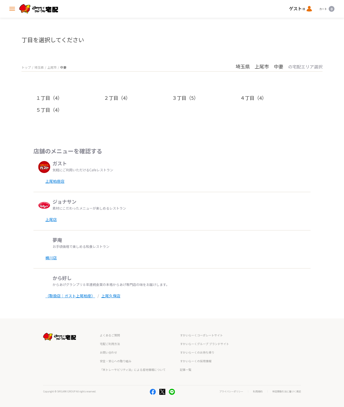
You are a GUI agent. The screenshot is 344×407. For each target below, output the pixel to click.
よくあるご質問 (110, 335)
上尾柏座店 (54, 181)
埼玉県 (39, 67)
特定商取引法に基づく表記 (286, 391)
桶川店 (51, 258)
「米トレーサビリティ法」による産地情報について (133, 370)
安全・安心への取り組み (115, 361)
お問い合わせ (108, 352)
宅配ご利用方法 (110, 344)
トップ (26, 67)
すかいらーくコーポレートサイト (201, 335)
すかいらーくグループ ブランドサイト (204, 344)
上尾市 (52, 67)
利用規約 (258, 391)
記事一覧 (185, 370)
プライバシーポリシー (231, 391)
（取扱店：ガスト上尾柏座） (70, 296)
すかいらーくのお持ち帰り (197, 352)
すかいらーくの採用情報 (195, 361)
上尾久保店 (110, 296)
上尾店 (51, 219)
